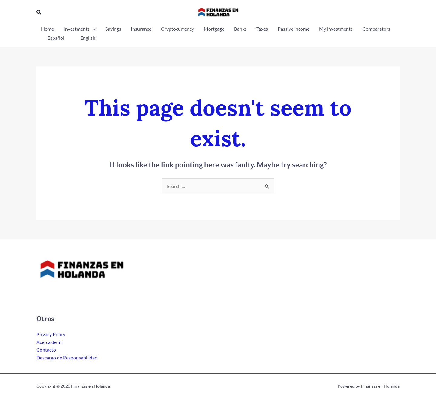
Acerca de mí (49, 342)
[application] (93, 28)
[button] (39, 12)
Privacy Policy (50, 334)
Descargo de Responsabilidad (66, 357)
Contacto (46, 349)
